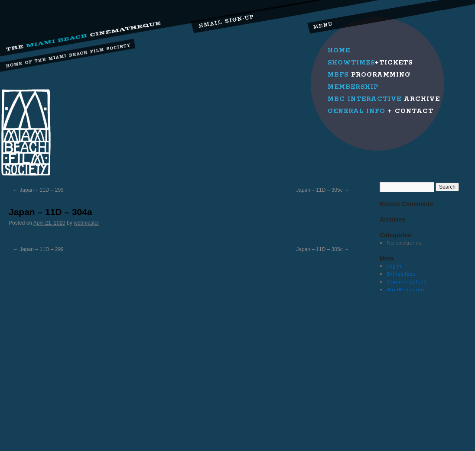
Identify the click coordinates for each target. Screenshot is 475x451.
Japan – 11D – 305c (322, 190)
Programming (369, 75)
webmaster (86, 223)
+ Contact (380, 111)
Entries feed (401, 274)
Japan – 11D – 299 (38, 190)
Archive (384, 99)
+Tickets (370, 63)
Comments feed (406, 281)
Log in (394, 266)
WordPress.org (405, 289)
